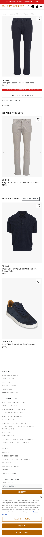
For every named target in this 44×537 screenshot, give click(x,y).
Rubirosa (7, 342)
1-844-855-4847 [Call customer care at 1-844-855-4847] (9, 473)
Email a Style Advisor (22, 95)
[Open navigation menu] (41, 6)
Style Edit (6, 463)
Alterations (7, 389)
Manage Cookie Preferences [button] (15, 443)
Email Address (7, 482)
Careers (6, 470)
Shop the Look (30, 199)
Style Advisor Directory (13, 402)
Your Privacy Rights (22, 519)
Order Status (8, 436)
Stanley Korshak (13, 7)
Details (22, 106)
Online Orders (9, 379)
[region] (22, 515)
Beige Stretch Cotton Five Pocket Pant (20, 183)
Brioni (5, 80)
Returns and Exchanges (13, 409)
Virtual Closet (9, 385)
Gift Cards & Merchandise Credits (18, 439)
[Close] (41, 497)
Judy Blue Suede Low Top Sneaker (18, 344)
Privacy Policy (9, 420)
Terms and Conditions (12, 413)
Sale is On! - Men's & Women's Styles (22, 2)
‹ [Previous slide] (4, 152)
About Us (6, 452)
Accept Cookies (22, 532)
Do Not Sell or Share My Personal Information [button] (18, 428)
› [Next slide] (40, 152)
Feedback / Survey (10, 466)
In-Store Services (10, 456)
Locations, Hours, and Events (16, 459)
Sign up (22, 492)
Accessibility (8, 432)
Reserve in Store (10, 392)
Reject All (22, 526)
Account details (10, 375)
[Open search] (28, 6)
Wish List (6, 382)
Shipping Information (12, 416)
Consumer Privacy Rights (14, 423)
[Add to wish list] (38, 19)
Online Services (9, 406)
